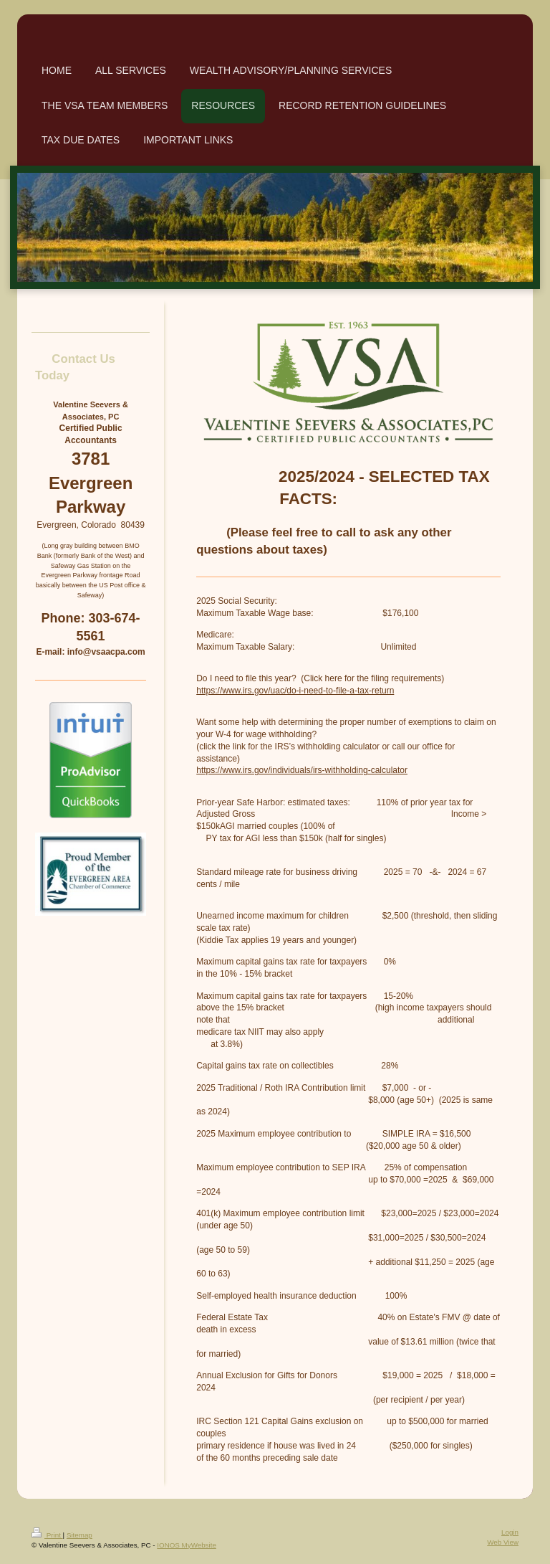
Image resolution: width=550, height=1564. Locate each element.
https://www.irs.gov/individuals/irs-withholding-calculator (301, 770)
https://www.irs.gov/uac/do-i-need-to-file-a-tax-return (295, 691)
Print (47, 1535)
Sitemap (79, 1535)
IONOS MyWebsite (186, 1545)
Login (509, 1532)
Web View (502, 1542)
